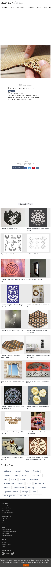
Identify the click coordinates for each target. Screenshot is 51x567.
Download (18, 168)
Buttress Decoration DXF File (34, 279)
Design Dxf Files (25, 204)
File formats (20, 7)
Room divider (19, 487)
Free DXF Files (6, 508)
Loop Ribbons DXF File (32, 254)
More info (21, 93)
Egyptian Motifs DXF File (8, 254)
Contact (4, 523)
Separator (42, 487)
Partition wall (40, 483)
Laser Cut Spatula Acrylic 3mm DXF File (12, 330)
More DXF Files (24, 496)
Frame (13, 479)
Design (25, 161)
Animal (18, 471)
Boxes (39, 7)
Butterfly (36, 471)
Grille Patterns (9, 483)
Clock (16, 475)
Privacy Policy (6, 544)
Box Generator (6, 529)
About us (4, 518)
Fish (5, 479)
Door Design (36, 475)
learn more (45, 562)
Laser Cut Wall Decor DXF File (9, 228)
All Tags (37, 496)
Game (22, 479)
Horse (20, 483)
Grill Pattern (33, 479)
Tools (12, 7)
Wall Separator (9, 496)
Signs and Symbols (11, 492)
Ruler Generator (7, 535)
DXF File (11, 91)
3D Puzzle (30, 7)
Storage (25, 492)
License (4, 542)
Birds (27, 471)
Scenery (31, 487)
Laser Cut (4, 7)
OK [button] (26, 565)
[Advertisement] (25, 24)
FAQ (3, 521)
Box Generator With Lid (9, 531)
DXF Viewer (5, 533)
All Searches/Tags (7, 512)
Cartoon (7, 475)
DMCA (4, 546)
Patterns (7, 487)
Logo (29, 483)
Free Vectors (6, 510)
